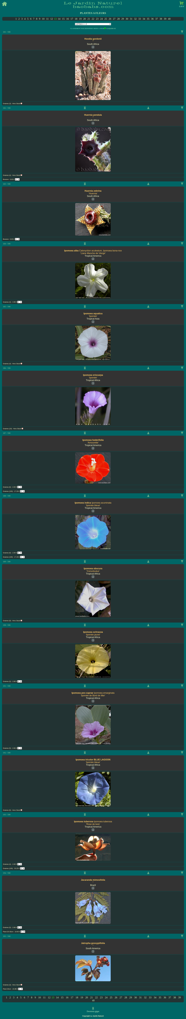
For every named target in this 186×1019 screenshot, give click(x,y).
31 (131, 18)
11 (47, 18)
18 (76, 18)
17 (71, 18)
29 (122, 18)
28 (118, 18)
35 (148, 18)
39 (165, 18)
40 (169, 18)
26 (110, 18)
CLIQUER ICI (111, 28)
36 (152, 18)
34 (143, 18)
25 (105, 18)
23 (97, 18)
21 (88, 18)
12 (51, 18)
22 (93, 18)
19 (80, 18)
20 (84, 18)
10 (43, 18)
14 (59, 18)
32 (135, 18)
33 (139, 18)
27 (114, 18)
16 (67, 18)
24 (101, 18)
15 (63, 18)
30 (127, 18)
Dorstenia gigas (93, 1011)
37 (156, 18)
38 (160, 18)
